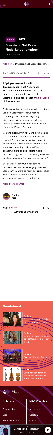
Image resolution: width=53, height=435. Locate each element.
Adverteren (35, 409)
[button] (47, 429)
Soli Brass (43, 98)
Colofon (33, 415)
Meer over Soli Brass (13, 184)
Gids (5, 415)
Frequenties (9, 409)
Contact (33, 420)
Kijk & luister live (11, 420)
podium (13, 208)
